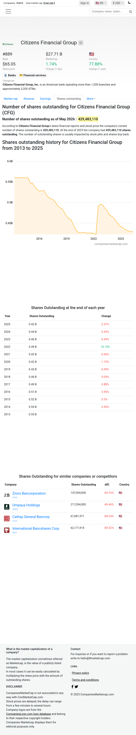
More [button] (90, 98)
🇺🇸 (100, 3)
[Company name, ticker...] (111, 11)
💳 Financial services (32, 75)
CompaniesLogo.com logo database (28, 714)
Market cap (11, 98)
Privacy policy (80, 673)
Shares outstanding (69, 98)
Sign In (84, 3)
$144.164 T (49, 3)
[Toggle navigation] (8, 11)
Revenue (29, 98)
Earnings (45, 98)
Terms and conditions (85, 680)
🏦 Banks (10, 75)
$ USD (117, 3)
